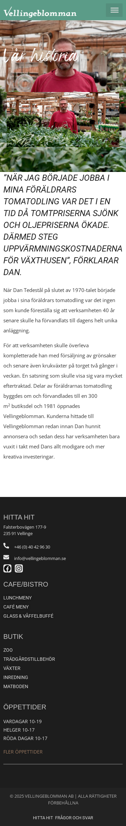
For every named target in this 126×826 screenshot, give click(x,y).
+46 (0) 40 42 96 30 (32, 547)
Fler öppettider (23, 751)
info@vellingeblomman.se (40, 558)
